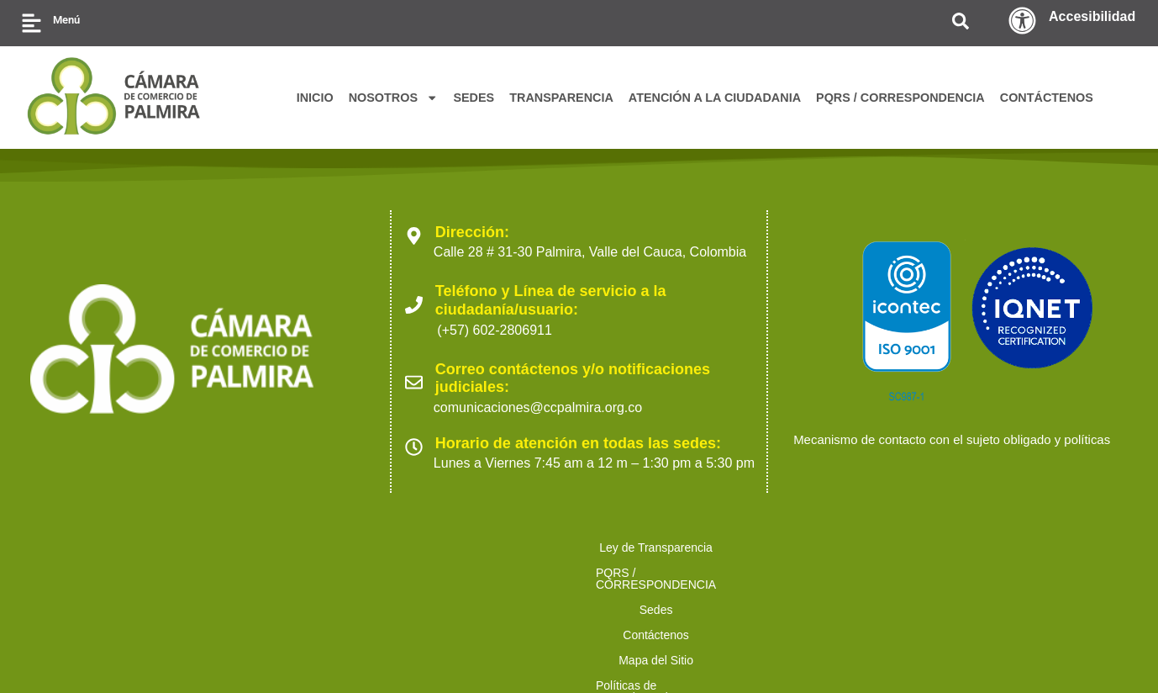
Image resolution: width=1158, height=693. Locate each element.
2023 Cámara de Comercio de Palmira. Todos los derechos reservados (228, 650)
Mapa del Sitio (573, 562)
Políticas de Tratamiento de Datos (733, 562)
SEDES (473, 97)
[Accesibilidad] (1022, 20)
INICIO (315, 97)
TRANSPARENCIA (561, 97)
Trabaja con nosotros (1077, 562)
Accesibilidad (1092, 16)
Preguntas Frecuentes (579, 587)
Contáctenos (469, 562)
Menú (66, 19)
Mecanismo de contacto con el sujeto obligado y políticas (963, 454)
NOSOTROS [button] (394, 97)
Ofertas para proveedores (922, 562)
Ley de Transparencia (82, 562)
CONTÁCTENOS (1046, 97)
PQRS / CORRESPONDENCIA (900, 97)
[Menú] (31, 23)
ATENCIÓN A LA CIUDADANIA (715, 97)
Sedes (386, 562)
